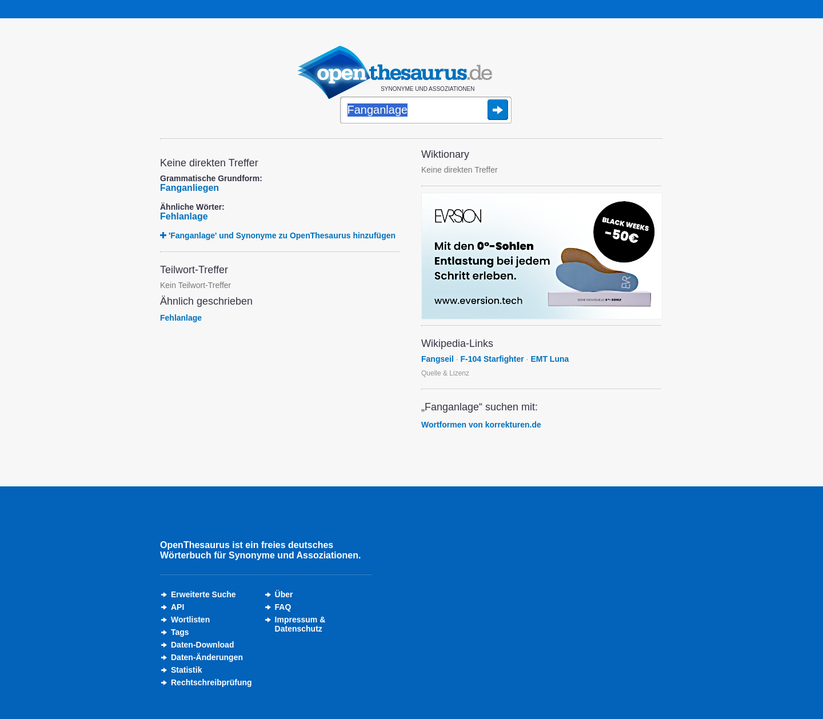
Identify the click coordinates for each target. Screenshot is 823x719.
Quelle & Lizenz (445, 373)
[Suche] (426, 111)
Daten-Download (202, 644)
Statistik (186, 669)
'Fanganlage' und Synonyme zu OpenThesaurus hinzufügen (282, 235)
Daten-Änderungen (207, 657)
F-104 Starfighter (492, 359)
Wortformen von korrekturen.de (481, 424)
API (177, 607)
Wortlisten (190, 619)
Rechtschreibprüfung (211, 682)
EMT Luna (549, 359)
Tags (180, 632)
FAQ (283, 607)
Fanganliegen (189, 188)
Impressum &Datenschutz (300, 624)
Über (284, 594)
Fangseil (437, 359)
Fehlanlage (184, 216)
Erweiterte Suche (203, 594)
